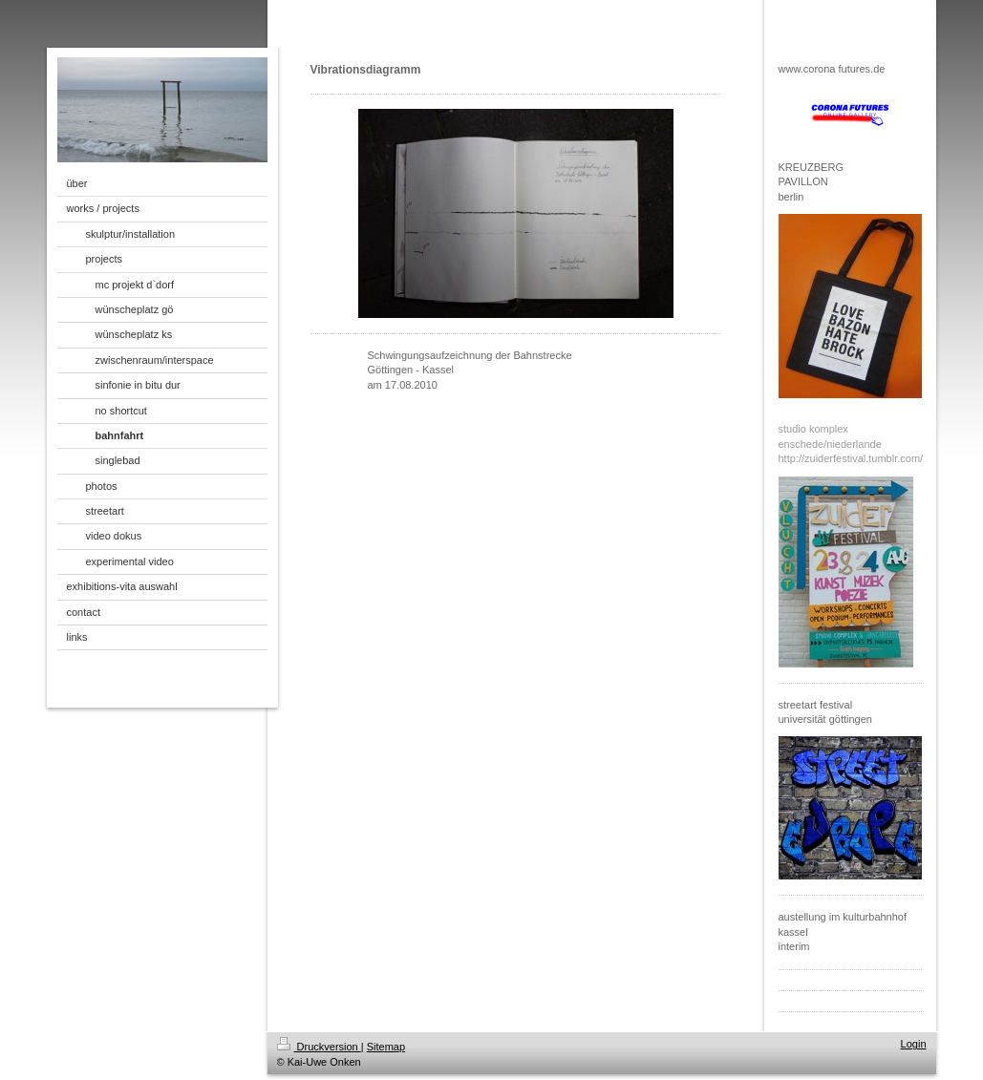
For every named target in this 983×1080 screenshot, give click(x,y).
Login (914, 1043)
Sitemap (386, 1046)
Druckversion (319, 1046)
